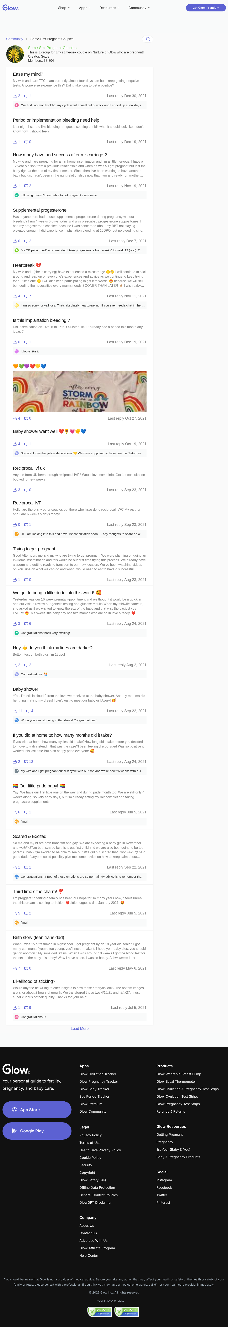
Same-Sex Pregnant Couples (51, 39)
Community (14, 39)
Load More (80, 1029)
